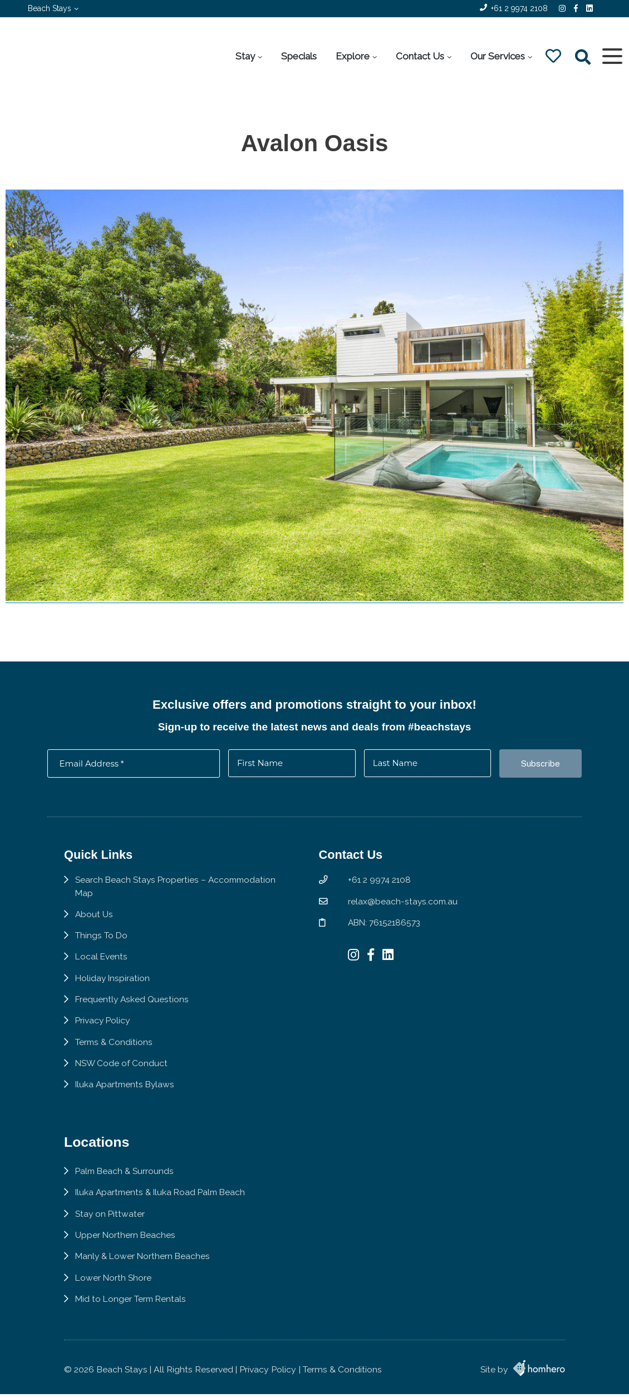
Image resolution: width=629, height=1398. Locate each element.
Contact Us (419, 56)
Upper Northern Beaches (125, 1243)
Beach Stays (49, 8)
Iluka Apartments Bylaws (126, 1091)
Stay (244, 56)
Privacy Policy (103, 1026)
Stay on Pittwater (110, 1222)
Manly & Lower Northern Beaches (144, 1265)
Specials (298, 56)
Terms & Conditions (114, 1048)
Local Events (102, 962)
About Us (94, 919)
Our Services (497, 56)
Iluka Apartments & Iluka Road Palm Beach (163, 1200)
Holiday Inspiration (113, 983)
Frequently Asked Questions (132, 1005)
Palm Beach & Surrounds (125, 1179)
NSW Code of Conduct (122, 1069)
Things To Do (101, 941)
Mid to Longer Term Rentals (132, 1308)
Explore (352, 56)
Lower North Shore (114, 1286)
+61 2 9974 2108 (519, 8)
